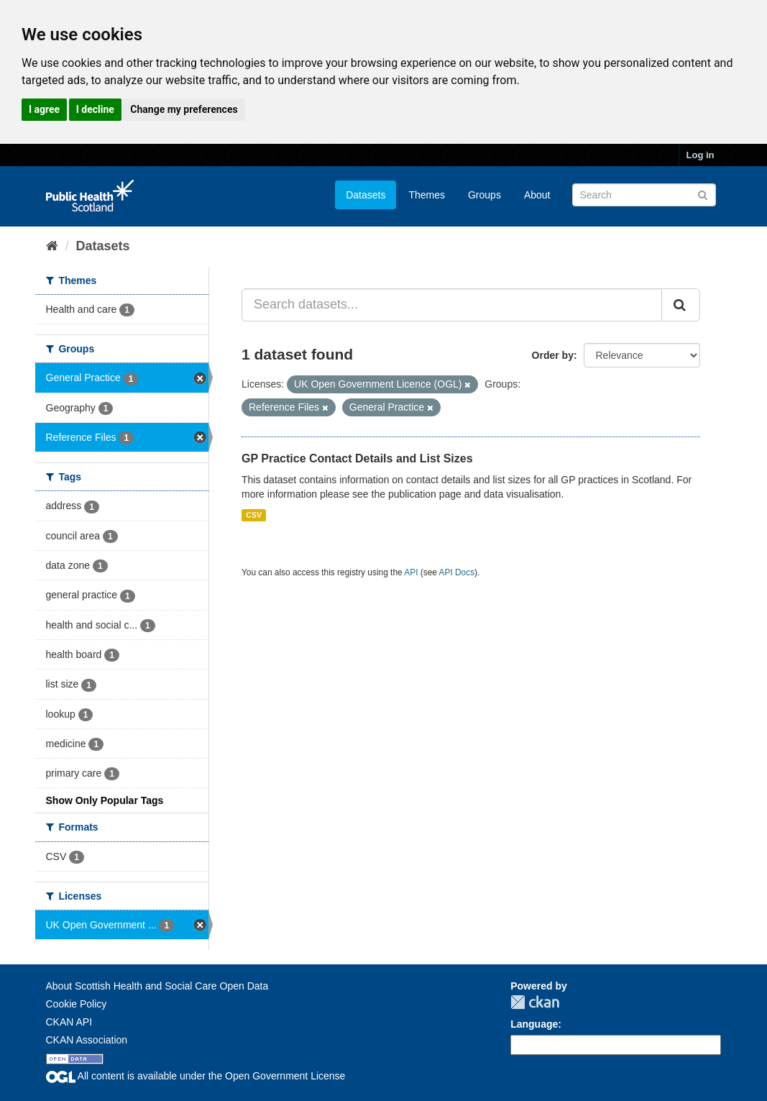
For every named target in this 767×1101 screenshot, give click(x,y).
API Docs (457, 572)
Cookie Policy (76, 1004)
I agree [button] (44, 109)
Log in (700, 155)
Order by (553, 355)
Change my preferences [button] (183, 109)
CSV (254, 515)
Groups (484, 195)
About (537, 195)
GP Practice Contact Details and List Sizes (357, 458)
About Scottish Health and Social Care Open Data (157, 986)
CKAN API (69, 1022)
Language (534, 1024)
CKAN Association (87, 1040)
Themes (426, 195)
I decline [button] (95, 109)
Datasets (365, 195)
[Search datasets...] (452, 304)
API (411, 572)
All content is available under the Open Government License (196, 1076)
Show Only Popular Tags (105, 800)
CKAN (534, 1002)
